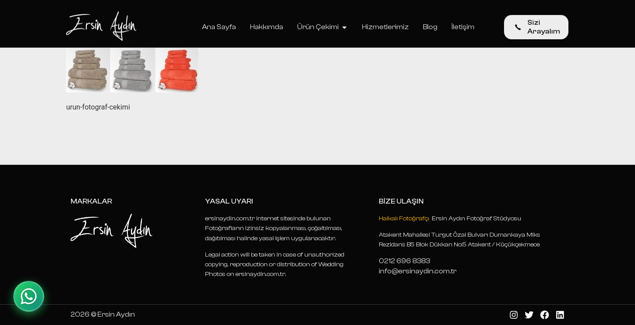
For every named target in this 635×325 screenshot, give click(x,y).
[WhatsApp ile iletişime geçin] (28, 296)
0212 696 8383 (404, 261)
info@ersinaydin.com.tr (417, 271)
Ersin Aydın (116, 314)
